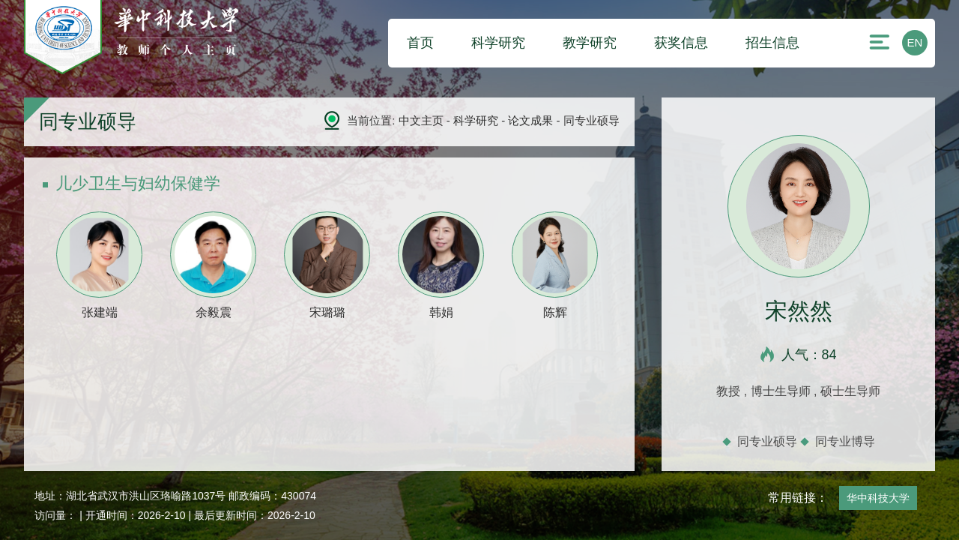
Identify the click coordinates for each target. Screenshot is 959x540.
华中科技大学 (878, 498)
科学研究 (498, 42)
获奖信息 (681, 42)
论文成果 (530, 120)
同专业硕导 (767, 441)
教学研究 (590, 42)
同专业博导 (845, 441)
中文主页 (421, 120)
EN (915, 42)
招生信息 (772, 42)
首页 (420, 42)
